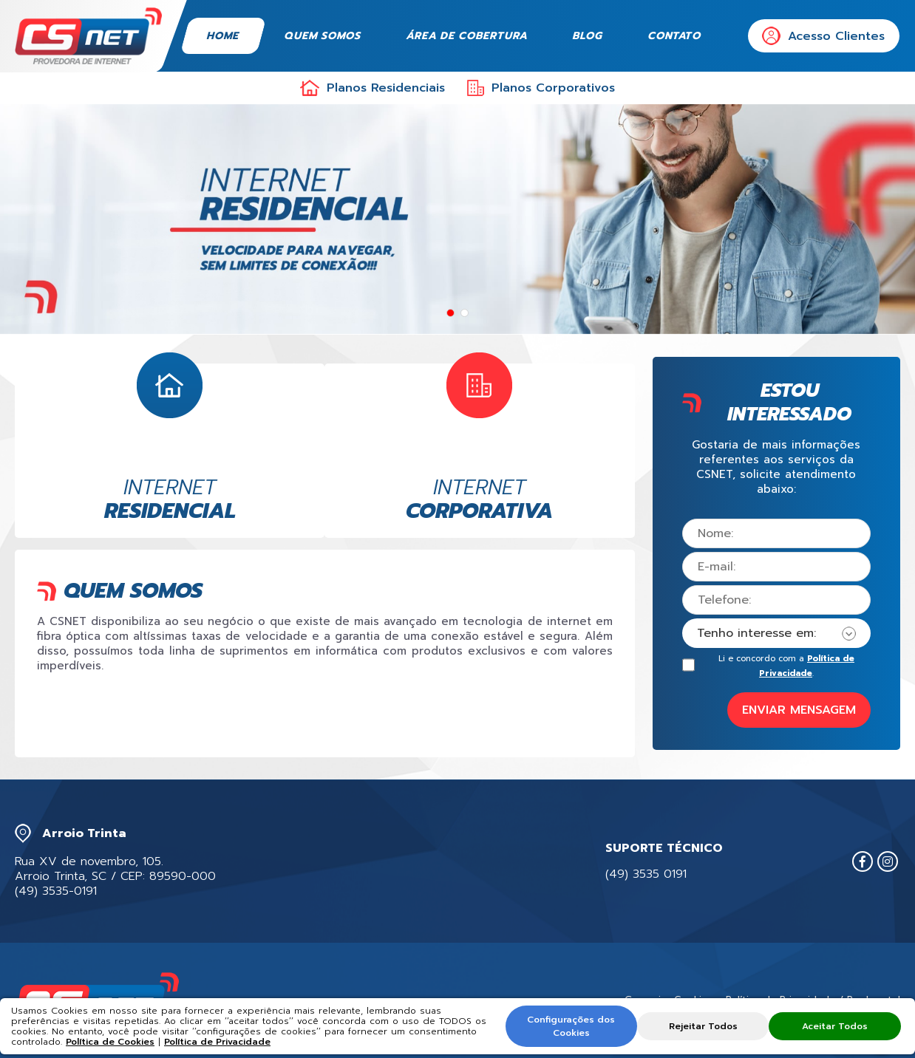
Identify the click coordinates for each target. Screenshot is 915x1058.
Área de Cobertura (468, 36)
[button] (450, 313)
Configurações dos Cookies (572, 1026)
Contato (675, 36)
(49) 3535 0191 (646, 874)
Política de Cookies (110, 1041)
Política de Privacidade (217, 1041)
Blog (588, 36)
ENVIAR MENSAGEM (799, 710)
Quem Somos (323, 36)
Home (223, 36)
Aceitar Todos (834, 1026)
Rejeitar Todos (703, 1026)
